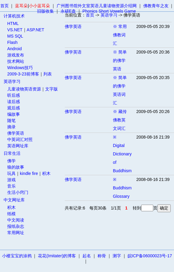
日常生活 (12, 153)
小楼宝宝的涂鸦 (17, 255)
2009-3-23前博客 (23, 74)
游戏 (11, 179)
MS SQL (15, 36)
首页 (4, 5)
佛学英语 (15, 133)
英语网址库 (17, 145)
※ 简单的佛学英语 (120, 60)
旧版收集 (45, 11)
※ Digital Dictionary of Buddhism (122, 154)
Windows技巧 (20, 67)
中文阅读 (15, 220)
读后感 (13, 101)
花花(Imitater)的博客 (57, 255)
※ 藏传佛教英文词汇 (120, 120)
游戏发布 (15, 55)
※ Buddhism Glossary (122, 188)
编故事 (13, 114)
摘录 (11, 126)
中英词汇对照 (20, 139)
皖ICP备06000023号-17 (150, 255)
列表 (47, 74)
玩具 (11, 173)
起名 (86, 255)
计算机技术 (14, 16)
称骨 (102, 255)
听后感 (13, 95)
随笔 (11, 120)
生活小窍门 (17, 192)
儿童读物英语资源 (24, 89)
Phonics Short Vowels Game (109, 11)
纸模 (11, 213)
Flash (12, 42)
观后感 (13, 107)
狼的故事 (15, 167)
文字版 (51, 89)
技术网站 (15, 61)
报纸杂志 (15, 226)
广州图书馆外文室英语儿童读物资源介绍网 (97, 5)
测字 (117, 255)
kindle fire (29, 173)
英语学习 (12, 81)
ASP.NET (35, 29)
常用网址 (15, 232)
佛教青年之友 (156, 5)
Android (14, 48)
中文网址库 (14, 199)
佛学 (11, 160)
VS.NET (15, 29)
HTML (13, 23)
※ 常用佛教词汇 (120, 35)
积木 (46, 173)
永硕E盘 (68, 11)
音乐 (11, 186)
